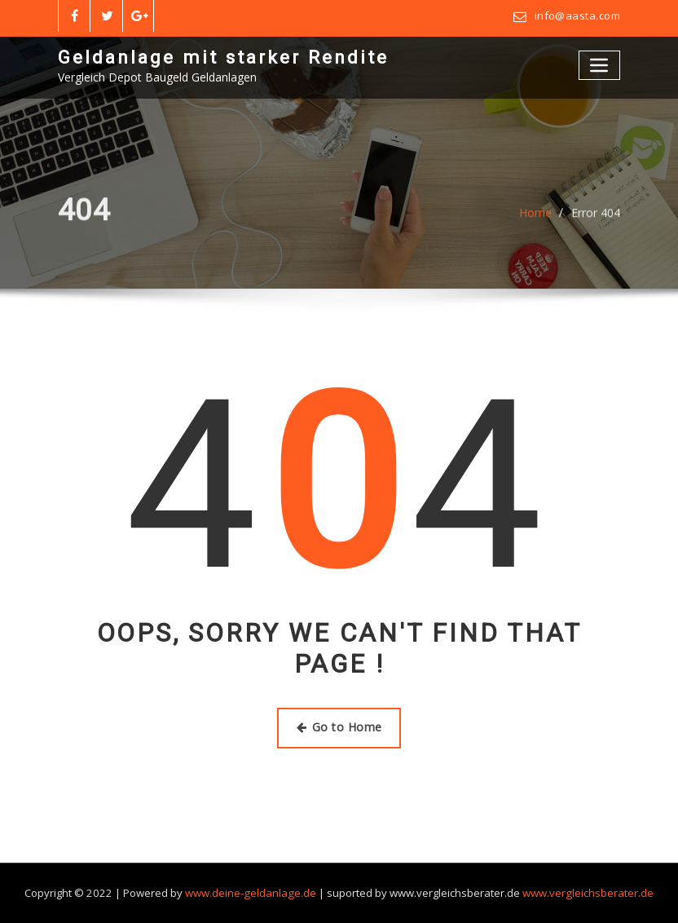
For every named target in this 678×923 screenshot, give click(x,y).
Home (535, 219)
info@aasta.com (577, 15)
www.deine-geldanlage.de (251, 892)
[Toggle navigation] (599, 65)
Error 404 (595, 219)
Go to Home (339, 727)
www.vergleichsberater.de (586, 892)
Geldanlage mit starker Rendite (223, 57)
